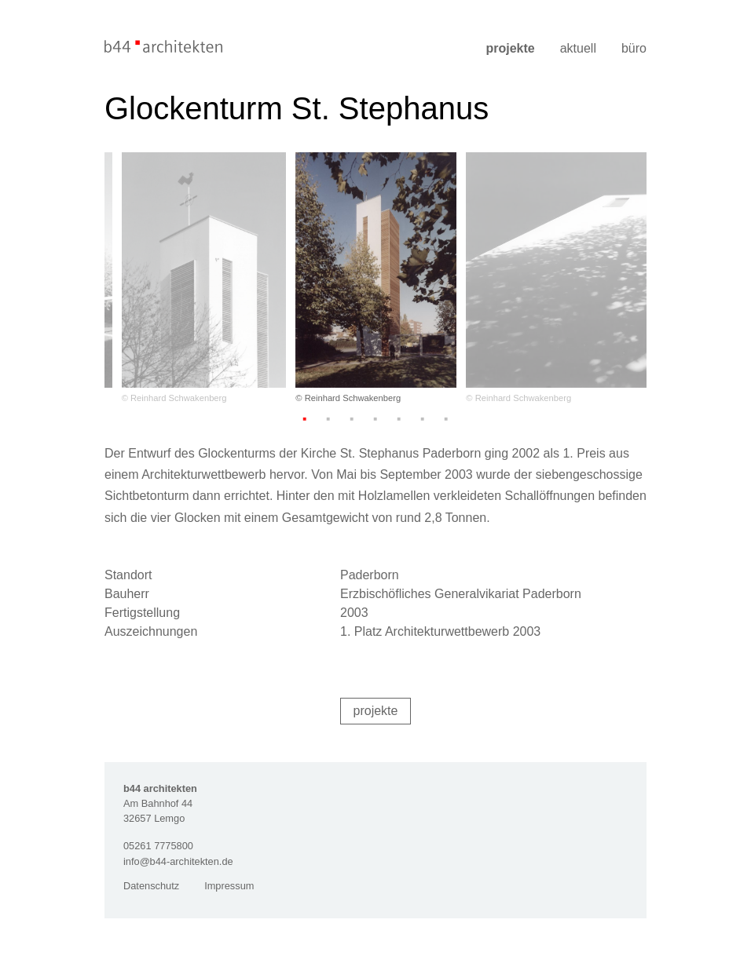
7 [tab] (446, 418)
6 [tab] (422, 418)
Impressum (229, 886)
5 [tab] (399, 418)
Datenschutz (151, 886)
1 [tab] (305, 418)
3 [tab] (352, 418)
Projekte (509, 48)
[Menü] (636, 29)
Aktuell (578, 48)
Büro (634, 48)
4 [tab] (375, 418)
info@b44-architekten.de (178, 861)
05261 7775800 (158, 846)
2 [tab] (328, 418)
